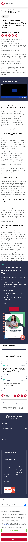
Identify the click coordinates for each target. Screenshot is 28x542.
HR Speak (2, 11)
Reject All (14, 535)
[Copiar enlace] (13, 35)
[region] (14, 524)
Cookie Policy (12, 526)
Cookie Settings (14, 530)
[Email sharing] (16, 35)
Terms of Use (7, 408)
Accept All (14, 539)
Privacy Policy (21, 407)
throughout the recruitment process (12, 196)
